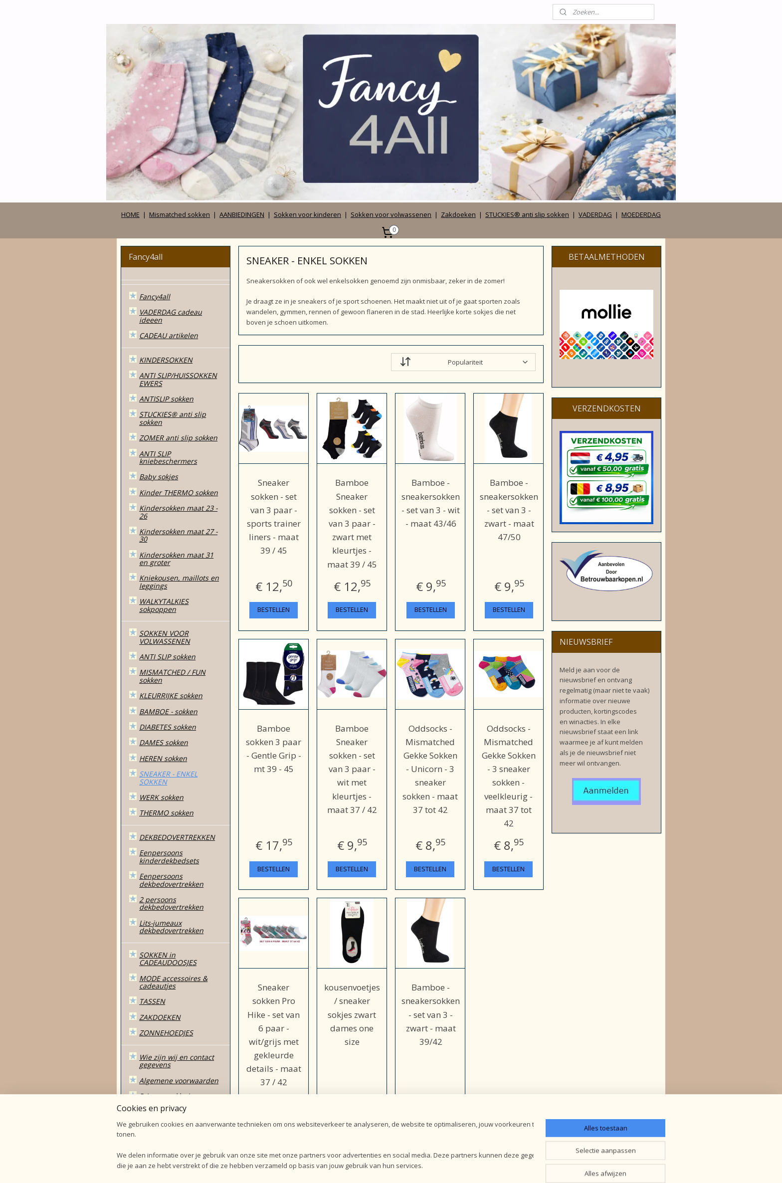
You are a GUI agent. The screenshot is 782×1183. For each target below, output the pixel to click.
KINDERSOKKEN (166, 360)
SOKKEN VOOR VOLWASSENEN (164, 636)
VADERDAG (595, 214)
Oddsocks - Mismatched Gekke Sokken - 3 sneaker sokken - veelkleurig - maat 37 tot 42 (509, 776)
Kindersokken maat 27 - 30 (178, 535)
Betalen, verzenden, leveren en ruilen (172, 1115)
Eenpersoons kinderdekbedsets (169, 856)
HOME (130, 214)
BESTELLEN (273, 609)
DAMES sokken (163, 742)
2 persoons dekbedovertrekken (171, 903)
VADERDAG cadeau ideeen (170, 315)
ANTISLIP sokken (166, 398)
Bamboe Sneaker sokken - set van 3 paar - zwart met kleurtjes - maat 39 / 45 (352, 523)
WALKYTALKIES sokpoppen (164, 604)
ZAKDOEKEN (160, 1017)
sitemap (347, 1165)
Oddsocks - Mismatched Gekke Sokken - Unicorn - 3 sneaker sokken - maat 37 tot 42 (430, 769)
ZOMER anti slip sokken (178, 437)
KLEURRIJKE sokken (170, 695)
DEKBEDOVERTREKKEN (177, 837)
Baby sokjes (158, 476)
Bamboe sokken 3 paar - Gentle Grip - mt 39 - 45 (273, 749)
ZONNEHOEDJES (166, 1032)
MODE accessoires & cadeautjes (173, 982)
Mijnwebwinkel (493, 1165)
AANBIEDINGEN (241, 214)
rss (368, 1165)
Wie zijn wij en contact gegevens (176, 1060)
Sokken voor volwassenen (391, 214)
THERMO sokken (166, 812)
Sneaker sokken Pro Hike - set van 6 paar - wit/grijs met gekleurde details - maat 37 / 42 (273, 1035)
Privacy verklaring (168, 1096)
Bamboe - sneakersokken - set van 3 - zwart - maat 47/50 (509, 510)
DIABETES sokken (167, 727)
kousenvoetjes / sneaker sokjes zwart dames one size (352, 1014)
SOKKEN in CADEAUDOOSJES (167, 958)
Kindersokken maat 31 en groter (176, 558)
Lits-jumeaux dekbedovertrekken (171, 926)
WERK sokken (161, 797)
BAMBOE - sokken (168, 711)
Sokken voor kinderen (307, 214)
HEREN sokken (163, 758)
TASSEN (152, 1001)
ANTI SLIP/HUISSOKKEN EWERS (178, 379)
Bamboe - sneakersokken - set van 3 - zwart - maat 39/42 (430, 1014)
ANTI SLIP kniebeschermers (168, 457)
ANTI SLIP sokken (167, 656)
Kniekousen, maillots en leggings (179, 581)
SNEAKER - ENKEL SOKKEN (168, 777)
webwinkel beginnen (406, 1165)
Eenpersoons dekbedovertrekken (171, 879)
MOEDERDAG (641, 214)
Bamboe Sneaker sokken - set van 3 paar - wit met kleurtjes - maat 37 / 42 (352, 769)
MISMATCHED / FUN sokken (172, 675)
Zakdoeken (458, 214)
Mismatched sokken (179, 214)
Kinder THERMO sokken (178, 492)
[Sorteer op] (463, 362)
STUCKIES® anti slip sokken (527, 214)
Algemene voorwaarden (178, 1080)
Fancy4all (154, 296)
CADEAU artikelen (168, 335)
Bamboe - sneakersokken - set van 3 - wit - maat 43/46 (430, 503)
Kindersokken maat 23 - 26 (178, 511)
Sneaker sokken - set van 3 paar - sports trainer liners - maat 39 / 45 (273, 516)
